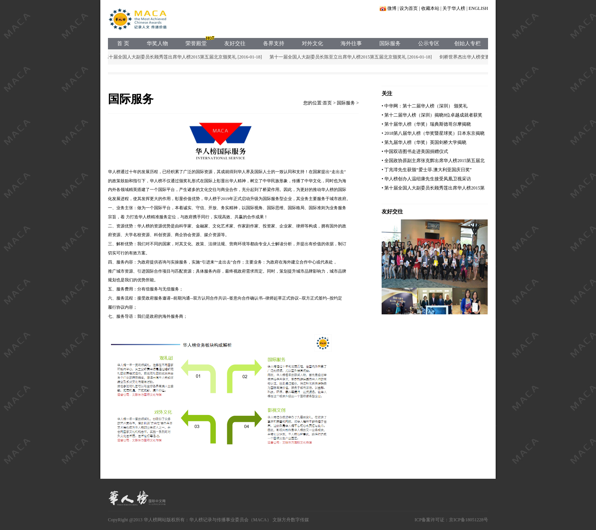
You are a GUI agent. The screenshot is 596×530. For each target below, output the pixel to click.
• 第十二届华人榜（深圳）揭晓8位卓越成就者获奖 (432, 115)
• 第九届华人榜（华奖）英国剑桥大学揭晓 (424, 142)
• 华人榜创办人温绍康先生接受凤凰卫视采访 (426, 178)
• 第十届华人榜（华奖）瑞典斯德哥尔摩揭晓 (426, 124)
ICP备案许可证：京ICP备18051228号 (451, 519)
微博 (391, 8)
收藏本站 (430, 8)
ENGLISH (478, 8)
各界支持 (273, 43)
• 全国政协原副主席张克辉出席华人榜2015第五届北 (433, 160)
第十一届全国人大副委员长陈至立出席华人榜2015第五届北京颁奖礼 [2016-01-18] (352, 57)
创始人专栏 (467, 43)
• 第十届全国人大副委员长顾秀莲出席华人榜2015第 (433, 188)
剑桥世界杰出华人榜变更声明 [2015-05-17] (483, 57)
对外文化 (312, 43)
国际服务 (390, 43)
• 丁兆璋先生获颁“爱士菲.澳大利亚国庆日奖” (427, 169)
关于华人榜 (453, 8)
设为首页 (408, 8)
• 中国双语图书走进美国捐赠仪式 (415, 151)
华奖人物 (157, 43)
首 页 (123, 43)
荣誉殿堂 (196, 43)
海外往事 (351, 43)
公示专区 (428, 43)
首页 (327, 103)
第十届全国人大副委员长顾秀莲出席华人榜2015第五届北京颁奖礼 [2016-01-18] (184, 57)
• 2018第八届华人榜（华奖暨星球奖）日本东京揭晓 (433, 133)
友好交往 (235, 43)
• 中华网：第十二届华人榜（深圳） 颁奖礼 (425, 106)
